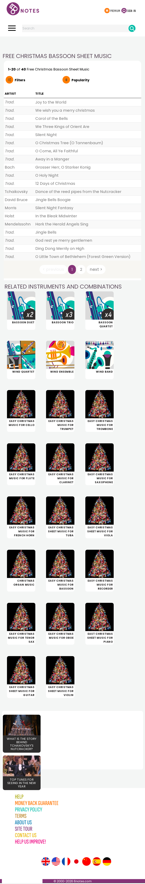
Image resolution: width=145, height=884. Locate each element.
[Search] (132, 28)
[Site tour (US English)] (56, 862)
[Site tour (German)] (107, 862)
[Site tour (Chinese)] (86, 862)
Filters (20, 80)
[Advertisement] (72, 44)
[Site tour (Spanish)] (96, 862)
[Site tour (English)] (45, 862)
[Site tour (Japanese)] (76, 862)
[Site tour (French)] (66, 862)
